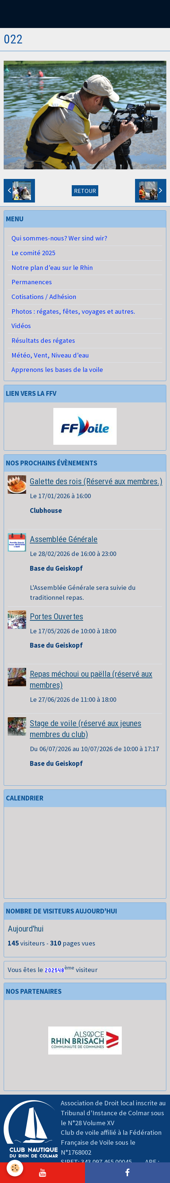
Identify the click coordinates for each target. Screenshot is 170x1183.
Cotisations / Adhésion (43, 296)
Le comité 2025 (33, 253)
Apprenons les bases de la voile (57, 369)
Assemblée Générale (64, 539)
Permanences (31, 282)
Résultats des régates (43, 340)
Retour (85, 190)
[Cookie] (15, 1168)
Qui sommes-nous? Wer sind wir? (59, 238)
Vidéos (21, 325)
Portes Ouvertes (56, 616)
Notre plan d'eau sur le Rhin (52, 267)
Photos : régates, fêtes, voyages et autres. (73, 311)
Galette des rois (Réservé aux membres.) (96, 481)
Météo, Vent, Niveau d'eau (50, 355)
